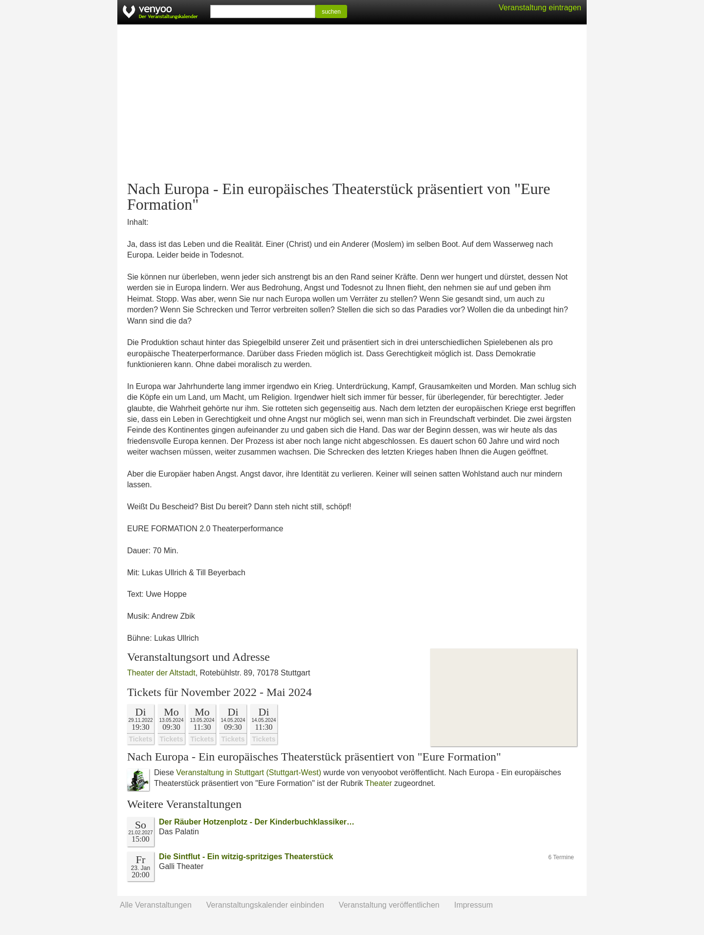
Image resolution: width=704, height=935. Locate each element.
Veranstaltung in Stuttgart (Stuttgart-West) (248, 772)
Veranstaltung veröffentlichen (389, 905)
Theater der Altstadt (161, 673)
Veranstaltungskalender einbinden (265, 905)
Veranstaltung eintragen (540, 7)
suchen (331, 11)
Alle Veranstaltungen (156, 905)
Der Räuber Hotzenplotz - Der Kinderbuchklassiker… (256, 822)
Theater (378, 783)
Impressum (473, 905)
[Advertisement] (352, 102)
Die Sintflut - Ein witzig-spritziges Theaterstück (246, 856)
